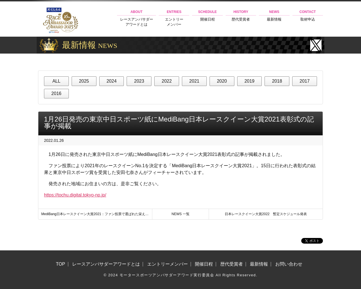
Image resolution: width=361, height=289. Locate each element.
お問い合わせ (288, 264)
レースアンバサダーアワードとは (136, 18)
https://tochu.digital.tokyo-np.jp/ (75, 195)
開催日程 (207, 15)
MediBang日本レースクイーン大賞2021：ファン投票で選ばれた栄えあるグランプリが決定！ (96, 214)
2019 (250, 81)
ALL (56, 81)
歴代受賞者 (241, 15)
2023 (139, 81)
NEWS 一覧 (180, 214)
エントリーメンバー (174, 18)
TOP (60, 264)
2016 (56, 93)
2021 (194, 81)
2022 (167, 81)
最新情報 (274, 15)
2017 (305, 81)
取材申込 (307, 15)
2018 (277, 81)
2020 (222, 81)
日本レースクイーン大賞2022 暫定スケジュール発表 (266, 214)
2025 (84, 81)
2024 (112, 81)
